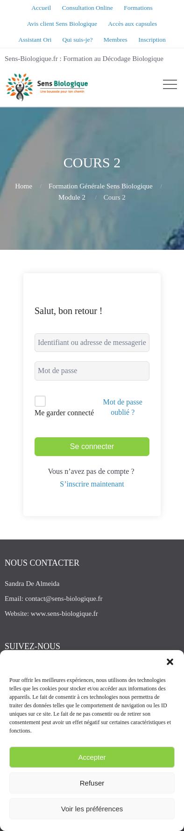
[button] (170, 661)
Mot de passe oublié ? (122, 407)
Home (23, 186)
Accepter (92, 757)
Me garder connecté (64, 413)
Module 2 (71, 197)
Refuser (92, 783)
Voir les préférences (92, 809)
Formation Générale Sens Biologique (101, 186)
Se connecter (92, 446)
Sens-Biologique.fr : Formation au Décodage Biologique (84, 58)
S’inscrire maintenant (92, 484)
